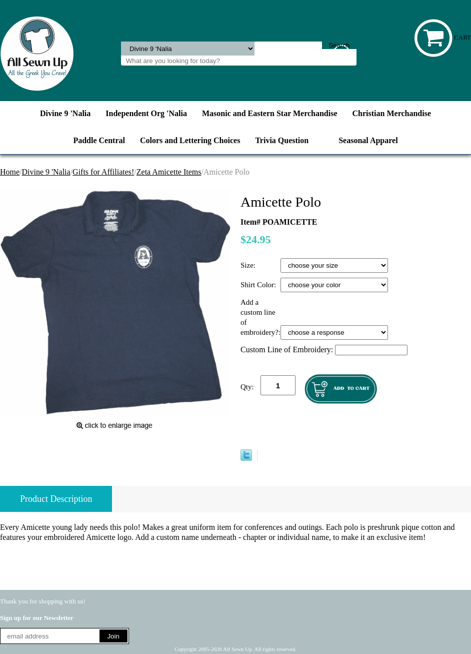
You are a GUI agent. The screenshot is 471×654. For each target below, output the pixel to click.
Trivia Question (281, 140)
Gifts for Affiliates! (103, 172)
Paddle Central (99, 140)
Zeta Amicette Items (169, 172)
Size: (249, 265)
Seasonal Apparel (368, 140)
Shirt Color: (259, 285)
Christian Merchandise (391, 113)
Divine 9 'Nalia (65, 113)
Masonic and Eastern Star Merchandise (270, 113)
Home (10, 172)
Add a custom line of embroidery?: (260, 317)
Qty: (247, 387)
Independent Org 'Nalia (146, 113)
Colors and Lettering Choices (190, 140)
